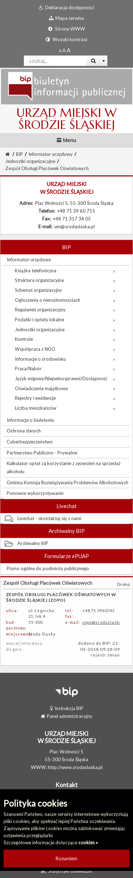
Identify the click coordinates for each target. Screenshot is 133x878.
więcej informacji (24, 643)
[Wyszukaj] (93, 60)
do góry (14, 649)
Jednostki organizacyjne (30, 161)
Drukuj (123, 584)
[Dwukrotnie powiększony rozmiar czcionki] (69, 50)
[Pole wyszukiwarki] (55, 60)
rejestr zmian (105, 655)
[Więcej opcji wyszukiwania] (103, 60)
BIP (19, 154)
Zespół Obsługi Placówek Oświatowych (47, 168)
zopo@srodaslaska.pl (104, 622)
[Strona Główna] (7, 154)
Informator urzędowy (50, 154)
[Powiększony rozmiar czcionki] (64, 50)
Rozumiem (66, 858)
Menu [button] (66, 140)
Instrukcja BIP (66, 708)
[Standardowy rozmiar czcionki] (60, 50)
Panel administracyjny (66, 716)
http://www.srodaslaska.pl (75, 767)
